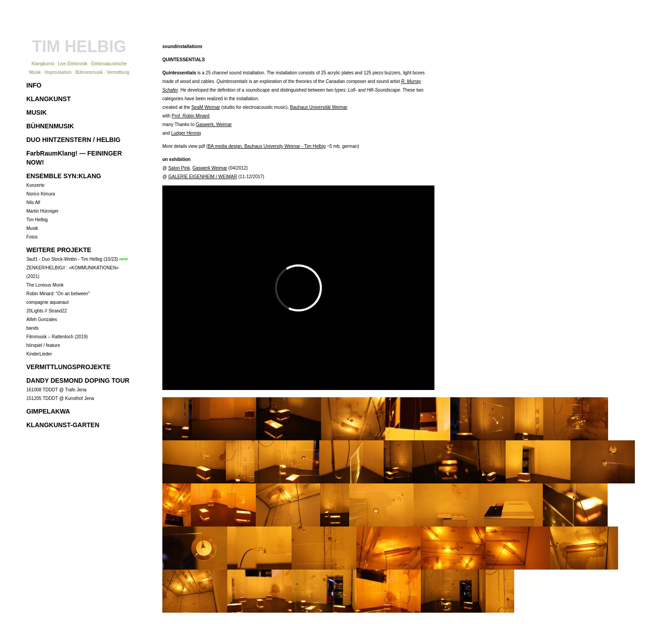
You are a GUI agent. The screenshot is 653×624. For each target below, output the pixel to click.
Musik (32, 228)
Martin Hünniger (42, 211)
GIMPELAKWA (48, 411)
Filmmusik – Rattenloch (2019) (57, 336)
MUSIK (36, 112)
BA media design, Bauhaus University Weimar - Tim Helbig (267, 146)
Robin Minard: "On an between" (58, 293)
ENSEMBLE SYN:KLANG (63, 176)
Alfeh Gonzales (41, 319)
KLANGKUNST (48, 98)
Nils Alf (33, 202)
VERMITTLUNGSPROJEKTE (68, 366)
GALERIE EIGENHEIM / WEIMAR (202, 176)
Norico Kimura (40, 193)
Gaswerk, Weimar (214, 124)
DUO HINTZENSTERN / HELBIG (73, 139)
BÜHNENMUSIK (50, 126)
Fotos (32, 236)
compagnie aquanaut (47, 302)
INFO (33, 85)
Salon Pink (179, 168)
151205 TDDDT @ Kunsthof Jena (60, 398)
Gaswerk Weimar (209, 168)
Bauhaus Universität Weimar (319, 107)
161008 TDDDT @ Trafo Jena (56, 389)
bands (32, 328)
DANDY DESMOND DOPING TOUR (77, 380)
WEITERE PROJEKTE (58, 249)
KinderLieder (39, 353)
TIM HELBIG (79, 46)
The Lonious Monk (44, 285)
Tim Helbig (37, 219)
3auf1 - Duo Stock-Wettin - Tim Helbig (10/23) (72, 259)
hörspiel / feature (43, 345)
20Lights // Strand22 (46, 310)
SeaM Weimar (205, 107)
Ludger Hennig (186, 133)
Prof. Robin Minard (191, 115)
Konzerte (35, 185)
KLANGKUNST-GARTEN (62, 425)
